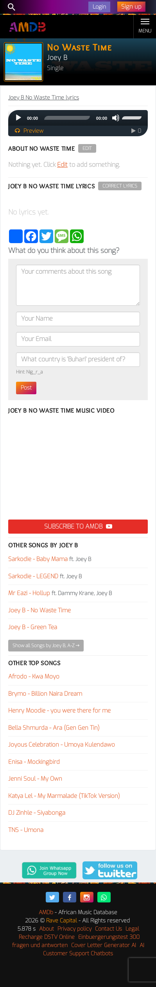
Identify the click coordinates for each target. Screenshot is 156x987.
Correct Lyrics (119, 186)
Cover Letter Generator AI (103, 945)
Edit (87, 148)
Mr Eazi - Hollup (29, 593)
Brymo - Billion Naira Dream (45, 694)
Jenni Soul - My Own (35, 779)
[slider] (67, 118)
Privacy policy (74, 929)
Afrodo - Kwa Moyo (33, 676)
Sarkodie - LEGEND (33, 576)
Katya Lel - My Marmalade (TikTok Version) (64, 796)
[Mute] (116, 118)
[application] (78, 118)
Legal (132, 929)
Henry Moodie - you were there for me (59, 711)
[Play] (18, 118)
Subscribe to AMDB (78, 526)
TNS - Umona (25, 830)
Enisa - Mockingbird (34, 762)
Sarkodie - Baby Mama (38, 559)
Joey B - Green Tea (32, 627)
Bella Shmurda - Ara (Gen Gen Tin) (54, 728)
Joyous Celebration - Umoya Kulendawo (61, 745)
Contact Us (108, 929)
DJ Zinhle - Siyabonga (36, 813)
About (46, 929)
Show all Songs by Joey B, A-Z (46, 645)
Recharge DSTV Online (47, 937)
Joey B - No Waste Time (39, 610)
